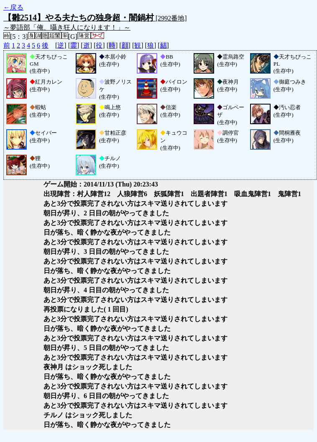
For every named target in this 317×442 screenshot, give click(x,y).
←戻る (13, 7)
